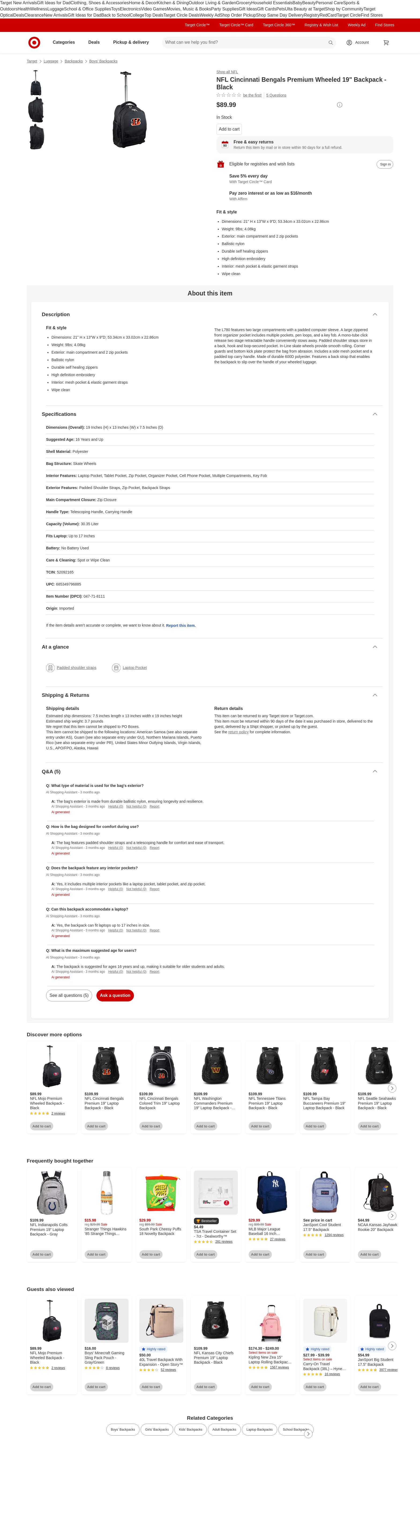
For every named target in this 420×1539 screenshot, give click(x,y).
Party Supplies (225, 9)
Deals (18, 15)
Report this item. (181, 625)
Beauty (309, 3)
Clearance (34, 15)
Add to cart (229, 129)
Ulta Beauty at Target (305, 9)
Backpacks (74, 61)
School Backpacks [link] (296, 1429)
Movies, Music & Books (189, 9)
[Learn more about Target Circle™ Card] (304, 179)
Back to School (115, 15)
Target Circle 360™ (279, 25)
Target (32, 61)
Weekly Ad (210, 15)
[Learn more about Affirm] (304, 196)
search (331, 42)
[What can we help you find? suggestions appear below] (249, 43)
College (137, 15)
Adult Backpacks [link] (224, 1429)
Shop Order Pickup (238, 15)
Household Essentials (271, 3)
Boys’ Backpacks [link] (123, 1429)
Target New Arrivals (18, 3)
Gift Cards (266, 9)
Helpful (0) (115, 806)
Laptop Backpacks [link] (259, 1429)
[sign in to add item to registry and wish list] (385, 164)
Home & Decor (143, 3)
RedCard (328, 15)
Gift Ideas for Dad (53, 3)
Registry (312, 15)
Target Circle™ (197, 25)
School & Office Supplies (87, 9)
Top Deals (153, 15)
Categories (66, 42)
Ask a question (115, 995)
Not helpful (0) (136, 806)
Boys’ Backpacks (103, 61)
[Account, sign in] (359, 43)
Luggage (55, 9)
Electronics (130, 9)
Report (154, 806)
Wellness (38, 9)
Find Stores (372, 15)
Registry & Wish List (321, 25)
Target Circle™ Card (236, 25)
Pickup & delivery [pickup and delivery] (133, 42)
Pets (280, 9)
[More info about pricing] (339, 104)
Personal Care (329, 3)
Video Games (154, 9)
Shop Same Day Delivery (280, 15)
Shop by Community (344, 9)
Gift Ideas (248, 9)
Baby (297, 3)
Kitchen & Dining (173, 3)
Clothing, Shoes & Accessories (99, 3)
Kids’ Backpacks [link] (190, 1429)
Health (24, 9)
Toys (115, 9)
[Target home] (34, 42)
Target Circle (349, 15)
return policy (238, 732)
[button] (206, 1221)
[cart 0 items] (386, 43)
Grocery (243, 3)
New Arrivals (56, 15)
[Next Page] (392, 1088)
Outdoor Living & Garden (212, 3)
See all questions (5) (69, 995)
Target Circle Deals (181, 15)
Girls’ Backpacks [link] (157, 1429)
